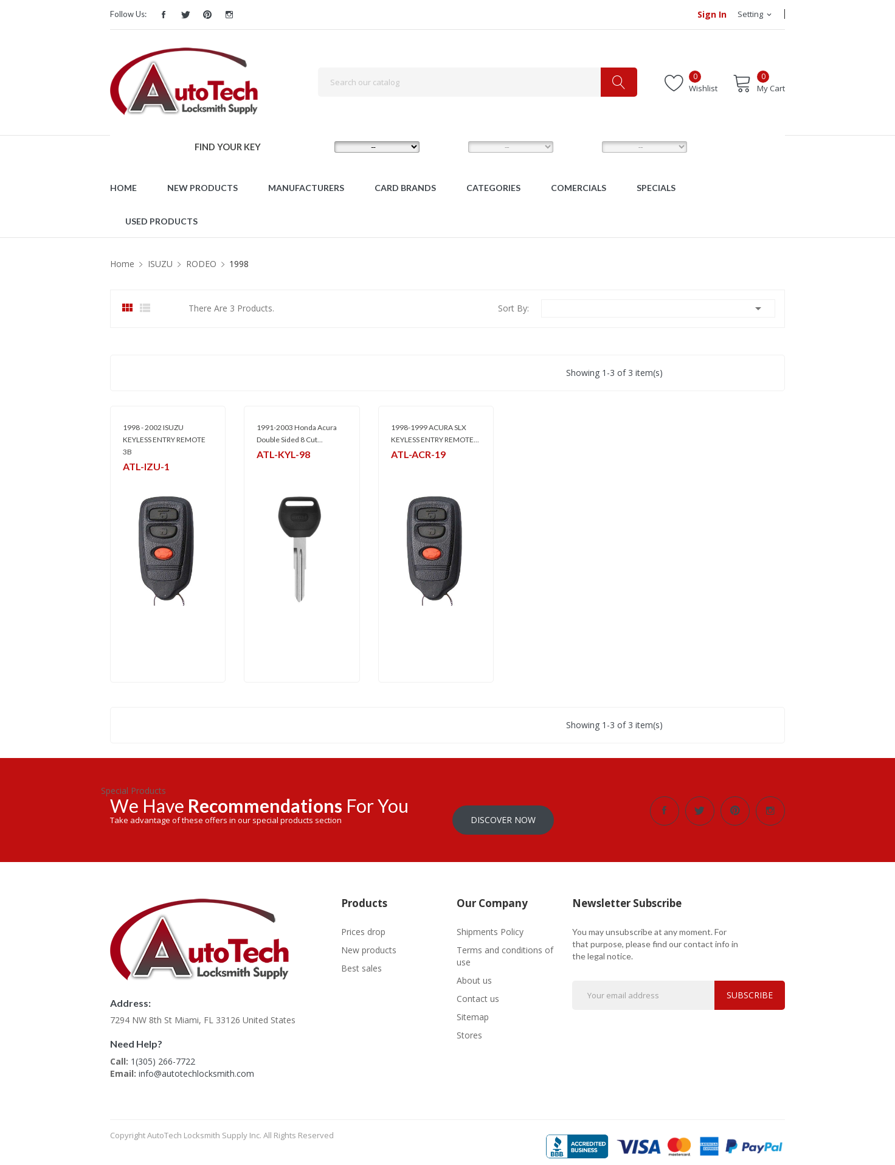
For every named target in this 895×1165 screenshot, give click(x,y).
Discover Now (503, 810)
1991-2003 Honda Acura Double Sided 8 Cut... (297, 433)
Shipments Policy (490, 922)
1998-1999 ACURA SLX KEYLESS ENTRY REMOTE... (435, 433)
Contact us (478, 989)
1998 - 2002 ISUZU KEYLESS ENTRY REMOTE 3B (164, 439)
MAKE (314, 146)
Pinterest (207, 14)
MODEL (450, 146)
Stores (469, 1026)
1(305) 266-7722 (163, 1052)
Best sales (361, 959)
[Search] (477, 82)
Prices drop (363, 922)
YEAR (580, 146)
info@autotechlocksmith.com (196, 1064)
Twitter (185, 14)
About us (474, 971)
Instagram (229, 14)
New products (368, 941)
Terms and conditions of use (505, 947)
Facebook (163, 14)
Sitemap (473, 1008)
